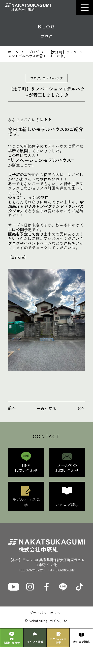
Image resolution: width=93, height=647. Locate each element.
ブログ (33, 51)
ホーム (13, 51)
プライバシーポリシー (46, 612)
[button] (85, 7)
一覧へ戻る (47, 408)
